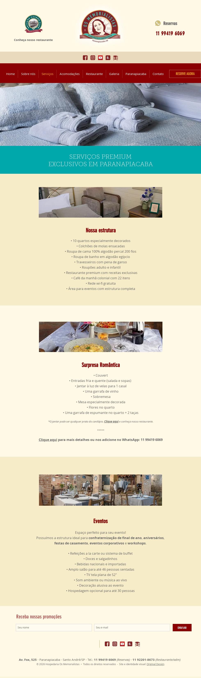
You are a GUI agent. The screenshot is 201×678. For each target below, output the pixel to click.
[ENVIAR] (182, 627)
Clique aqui (48, 439)
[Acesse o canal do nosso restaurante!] (100, 57)
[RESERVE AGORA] (185, 74)
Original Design (155, 664)
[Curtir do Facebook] (88, 644)
